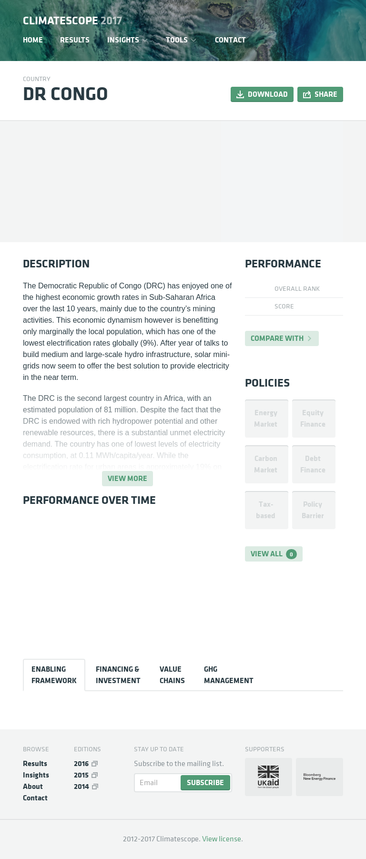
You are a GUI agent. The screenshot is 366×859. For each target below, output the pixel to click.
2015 (81, 775)
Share (326, 94)
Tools (177, 40)
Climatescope (72, 21)
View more (127, 478)
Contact (230, 40)
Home (33, 40)
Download (268, 94)
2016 (81, 763)
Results (75, 40)
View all (274, 554)
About (33, 786)
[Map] (282, 181)
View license (221, 839)
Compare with (277, 338)
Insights (123, 40)
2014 (81, 786)
